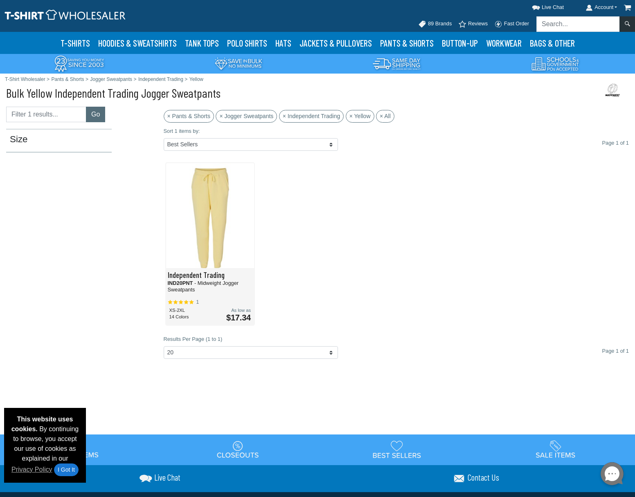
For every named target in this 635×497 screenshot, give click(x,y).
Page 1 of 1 (615, 351)
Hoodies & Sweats (137, 43)
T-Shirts (75, 43)
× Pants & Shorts (188, 116)
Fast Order (511, 24)
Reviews (473, 24)
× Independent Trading (311, 116)
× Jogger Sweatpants (246, 116)
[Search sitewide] (578, 24)
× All (385, 116)
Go (95, 114)
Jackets (335, 43)
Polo (247, 43)
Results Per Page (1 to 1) (193, 339)
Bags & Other (552, 43)
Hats (283, 43)
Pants (407, 43)
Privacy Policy (31, 469)
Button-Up (460, 43)
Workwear (504, 43)
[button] (540, 6)
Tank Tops (202, 43)
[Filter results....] (46, 114)
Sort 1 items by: (182, 131)
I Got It (66, 469)
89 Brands (435, 24)
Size (19, 139)
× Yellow (360, 116)
